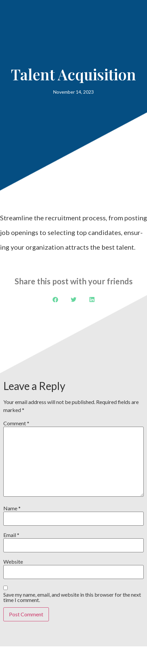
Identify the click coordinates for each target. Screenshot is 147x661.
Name (12, 508)
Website (13, 561)
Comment (16, 423)
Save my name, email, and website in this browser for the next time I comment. (72, 597)
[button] (55, 299)
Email (11, 535)
